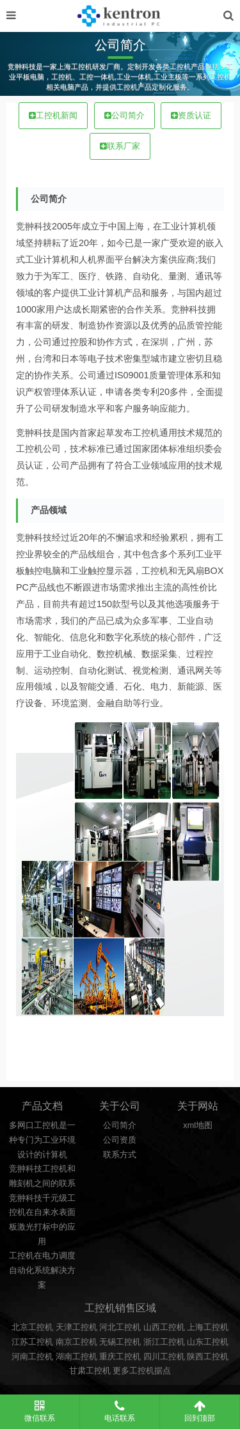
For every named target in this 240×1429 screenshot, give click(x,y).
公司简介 (124, 115)
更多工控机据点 (142, 1370)
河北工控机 (120, 1327)
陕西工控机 (207, 1356)
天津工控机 (76, 1327)
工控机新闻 (53, 115)
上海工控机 (207, 1327)
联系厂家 (120, 146)
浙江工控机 (164, 1342)
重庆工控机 (120, 1356)
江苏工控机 (32, 1342)
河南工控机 (32, 1356)
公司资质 (119, 1140)
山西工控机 (164, 1327)
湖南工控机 (76, 1356)
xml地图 (197, 1125)
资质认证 (191, 115)
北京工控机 (32, 1327)
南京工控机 (76, 1342)
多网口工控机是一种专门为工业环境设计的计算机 (42, 1140)
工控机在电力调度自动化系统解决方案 (42, 1270)
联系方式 (119, 1154)
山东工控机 (207, 1342)
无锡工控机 (120, 1342)
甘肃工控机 (90, 1370)
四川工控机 (164, 1356)
